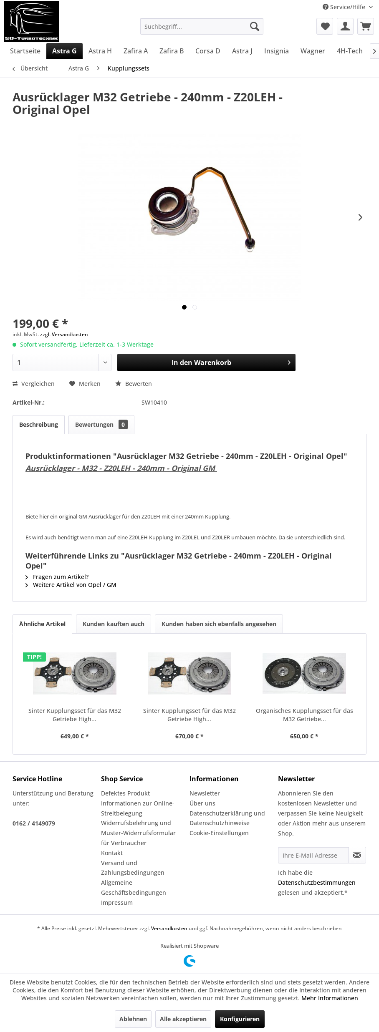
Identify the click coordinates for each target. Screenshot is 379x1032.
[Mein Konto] (345, 26)
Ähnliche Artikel (42, 624)
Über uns (202, 803)
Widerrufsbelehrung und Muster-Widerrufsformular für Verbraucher (138, 833)
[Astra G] (64, 51)
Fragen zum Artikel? (56, 577)
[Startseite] (25, 51)
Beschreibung (38, 424)
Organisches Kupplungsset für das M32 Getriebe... (304, 715)
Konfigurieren (240, 1019)
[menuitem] (201, 26)
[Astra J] (242, 51)
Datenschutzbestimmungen (317, 882)
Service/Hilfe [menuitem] (345, 7)
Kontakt (112, 853)
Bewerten (133, 384)
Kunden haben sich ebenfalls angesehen (219, 624)
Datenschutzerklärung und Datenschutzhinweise (227, 818)
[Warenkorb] (365, 26)
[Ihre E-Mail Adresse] (313, 855)
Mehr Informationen (329, 998)
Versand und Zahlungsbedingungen (132, 868)
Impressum (117, 902)
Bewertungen (101, 424)
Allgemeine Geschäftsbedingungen (133, 887)
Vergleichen (34, 384)
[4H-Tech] (350, 51)
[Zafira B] (172, 51)
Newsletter (205, 793)
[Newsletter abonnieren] (357, 855)
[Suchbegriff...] (201, 26)
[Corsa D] (208, 51)
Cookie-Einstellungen (219, 833)
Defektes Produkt (125, 793)
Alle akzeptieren (183, 1019)
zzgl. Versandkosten (64, 334)
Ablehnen (133, 1019)
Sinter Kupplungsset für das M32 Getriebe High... (74, 715)
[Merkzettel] (324, 26)
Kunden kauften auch (113, 624)
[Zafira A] (136, 51)
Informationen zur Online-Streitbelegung (137, 808)
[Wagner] (313, 51)
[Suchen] (254, 26)
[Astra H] (100, 51)
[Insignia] (276, 51)
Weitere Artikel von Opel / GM (70, 585)
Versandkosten (169, 928)
